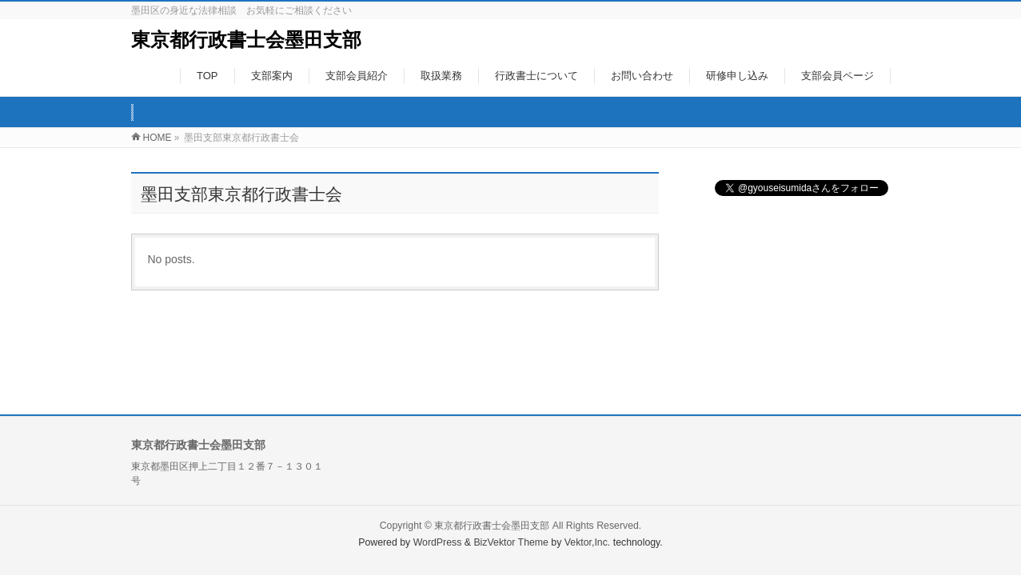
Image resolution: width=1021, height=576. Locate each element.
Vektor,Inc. (587, 542)
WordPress (437, 542)
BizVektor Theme (510, 542)
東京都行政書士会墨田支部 (246, 39)
